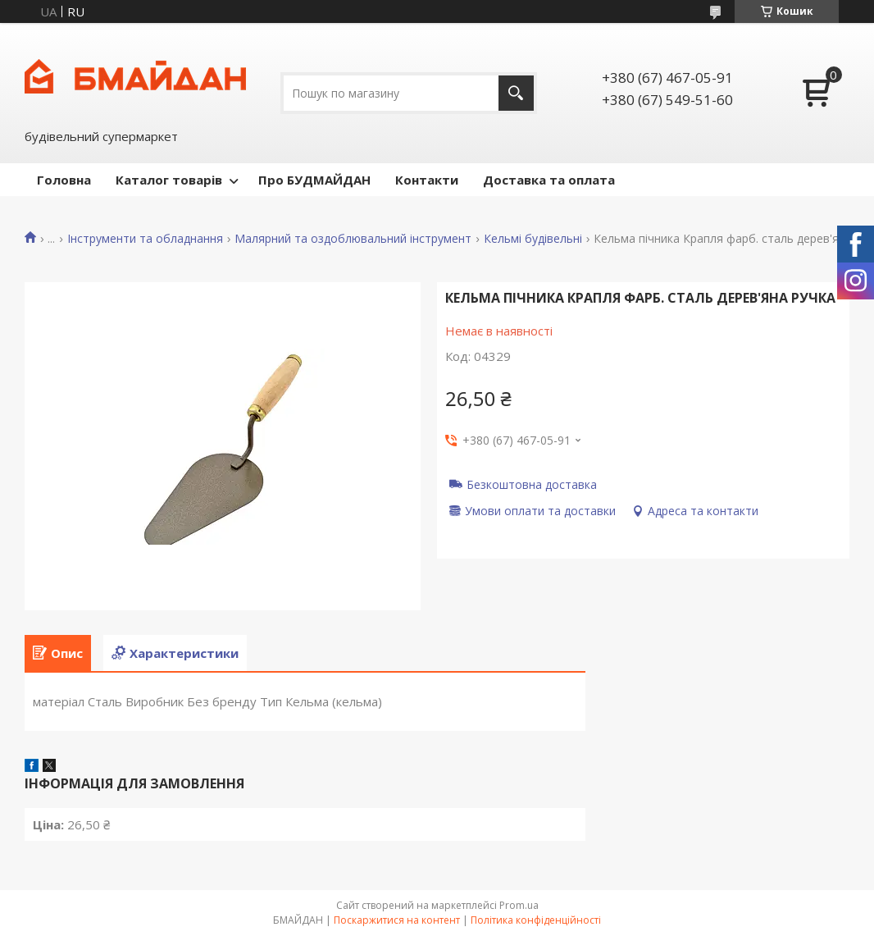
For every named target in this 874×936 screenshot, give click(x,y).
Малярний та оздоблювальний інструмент (352, 238)
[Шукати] (516, 93)
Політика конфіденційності (536, 920)
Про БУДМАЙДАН (314, 179)
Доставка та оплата (549, 179)
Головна (64, 179)
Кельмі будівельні (533, 238)
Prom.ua (519, 905)
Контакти (426, 179)
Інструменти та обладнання (145, 238)
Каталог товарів (169, 179)
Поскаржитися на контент (397, 920)
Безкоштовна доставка (532, 484)
